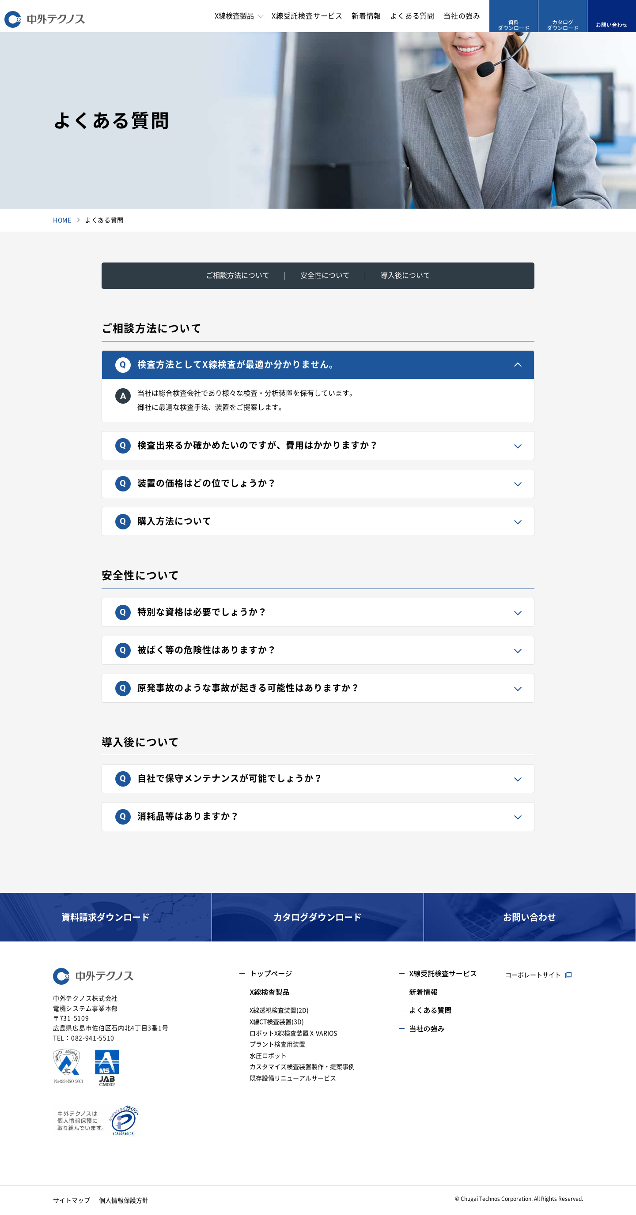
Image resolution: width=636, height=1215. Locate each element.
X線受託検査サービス (307, 15)
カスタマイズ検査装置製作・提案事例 (302, 1067)
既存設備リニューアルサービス (293, 1078)
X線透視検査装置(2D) (279, 1010)
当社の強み (462, 15)
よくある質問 (412, 15)
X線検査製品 (269, 991)
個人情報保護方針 (123, 1200)
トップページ (271, 973)
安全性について (325, 275)
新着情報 (366, 15)
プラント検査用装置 (277, 1044)
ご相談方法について (237, 275)
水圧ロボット (268, 1056)
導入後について (405, 275)
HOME (62, 220)
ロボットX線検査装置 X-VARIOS (293, 1033)
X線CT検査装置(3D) (277, 1022)
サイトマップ (71, 1200)
